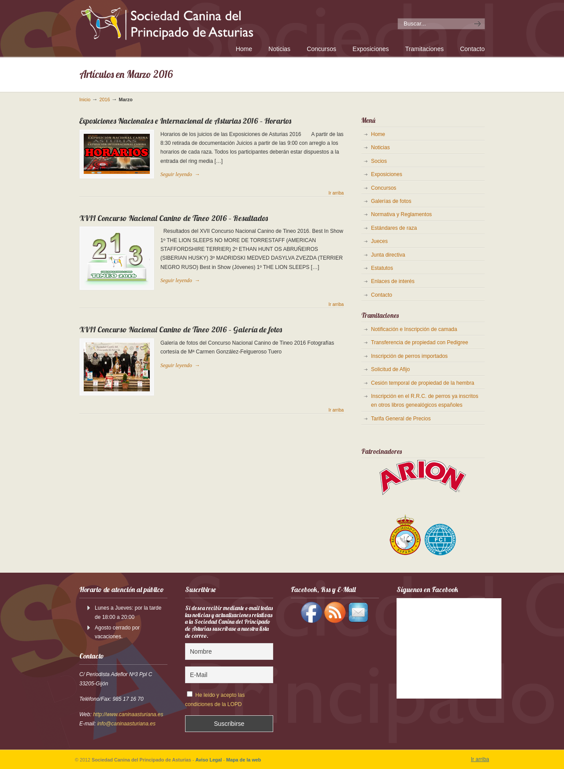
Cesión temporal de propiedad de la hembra (422, 383)
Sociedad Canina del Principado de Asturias (201, 21)
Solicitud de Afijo (390, 369)
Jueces (379, 241)
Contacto (381, 295)
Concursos (383, 188)
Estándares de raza (394, 228)
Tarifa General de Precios (400, 419)
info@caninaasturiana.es (126, 724)
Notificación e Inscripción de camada (414, 329)
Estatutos (382, 268)
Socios (379, 161)
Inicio (84, 99)
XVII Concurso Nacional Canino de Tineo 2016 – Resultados (173, 218)
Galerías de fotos (391, 201)
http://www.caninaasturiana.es (128, 714)
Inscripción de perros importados (409, 356)
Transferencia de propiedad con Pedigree (419, 342)
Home (378, 134)
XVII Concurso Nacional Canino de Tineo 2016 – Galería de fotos (180, 329)
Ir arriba (336, 193)
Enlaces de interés (393, 281)
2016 (104, 99)
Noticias (380, 147)
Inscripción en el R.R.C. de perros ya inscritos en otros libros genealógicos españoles (424, 400)
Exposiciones (386, 174)
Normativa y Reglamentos (401, 214)
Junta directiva (388, 255)
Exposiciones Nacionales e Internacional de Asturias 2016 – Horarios (185, 121)
